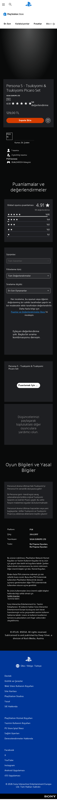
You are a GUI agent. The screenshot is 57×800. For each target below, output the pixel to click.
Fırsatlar (38, 23)
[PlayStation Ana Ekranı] (28, 4)
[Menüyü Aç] (3, 4)
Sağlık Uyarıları (13, 596)
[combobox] (28, 261)
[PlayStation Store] (14, 14)
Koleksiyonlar (22, 23)
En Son (7, 23)
